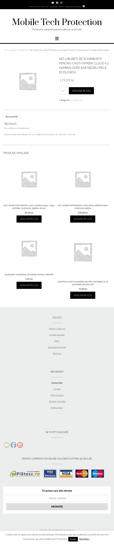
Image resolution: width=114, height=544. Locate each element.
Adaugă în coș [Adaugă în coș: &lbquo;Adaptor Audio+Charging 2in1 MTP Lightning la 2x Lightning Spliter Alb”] (83, 295)
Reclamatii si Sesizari (57, 347)
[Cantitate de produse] (63, 90)
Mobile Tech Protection (57, 22)
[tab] (11, 117)
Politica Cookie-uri (57, 328)
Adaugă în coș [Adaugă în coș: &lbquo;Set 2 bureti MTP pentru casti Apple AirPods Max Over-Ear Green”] (83, 219)
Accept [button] (73, 539)
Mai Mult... (84, 539)
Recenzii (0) (12, 116)
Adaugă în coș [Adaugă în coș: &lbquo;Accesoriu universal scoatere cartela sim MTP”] (29, 285)
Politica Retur (57, 407)
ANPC (57, 341)
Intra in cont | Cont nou (38, 6)
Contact (57, 389)
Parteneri (57, 353)
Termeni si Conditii (57, 401)
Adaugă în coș (81, 90)
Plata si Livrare (57, 395)
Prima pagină (10, 50)
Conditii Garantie (57, 334)
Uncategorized (22, 50)
